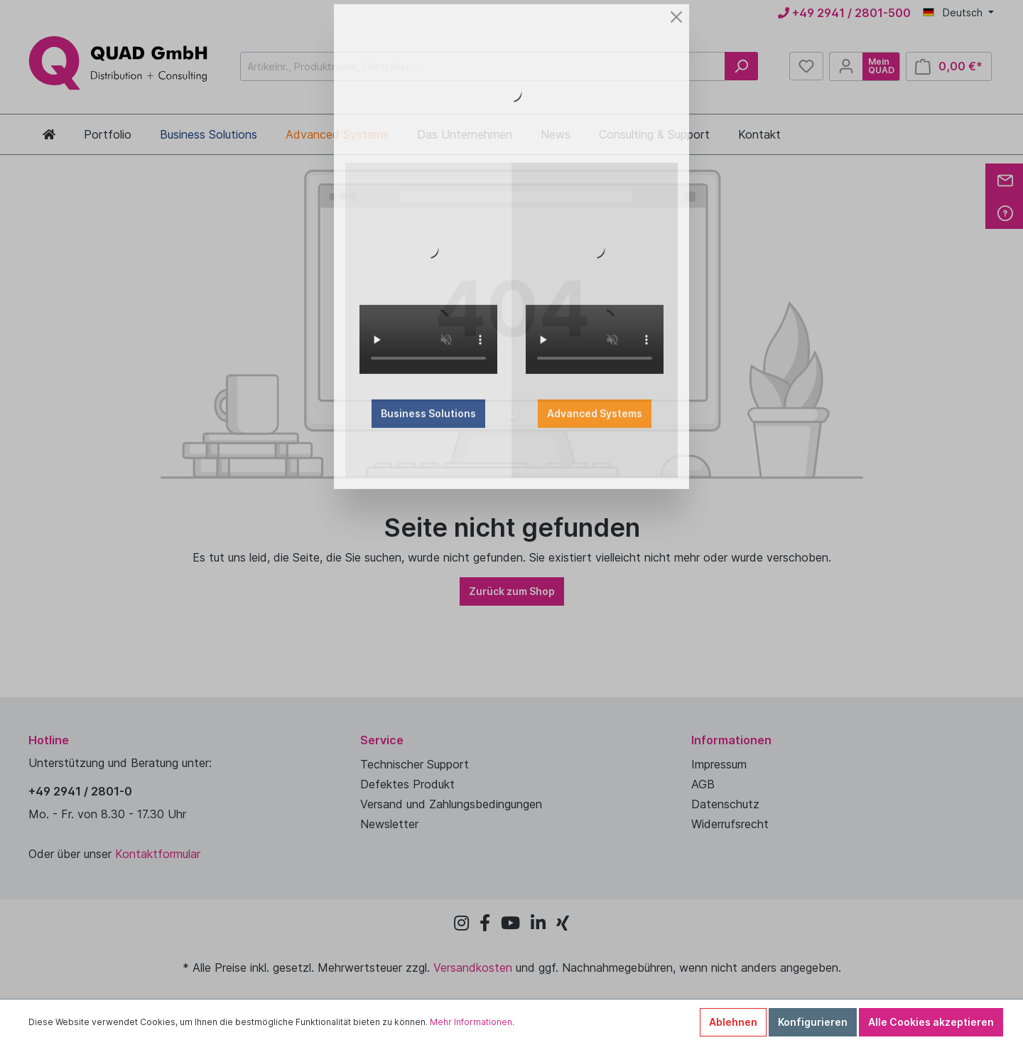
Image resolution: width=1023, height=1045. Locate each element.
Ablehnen (733, 1022)
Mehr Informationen (471, 1022)
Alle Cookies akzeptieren (931, 1022)
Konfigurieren (813, 1022)
